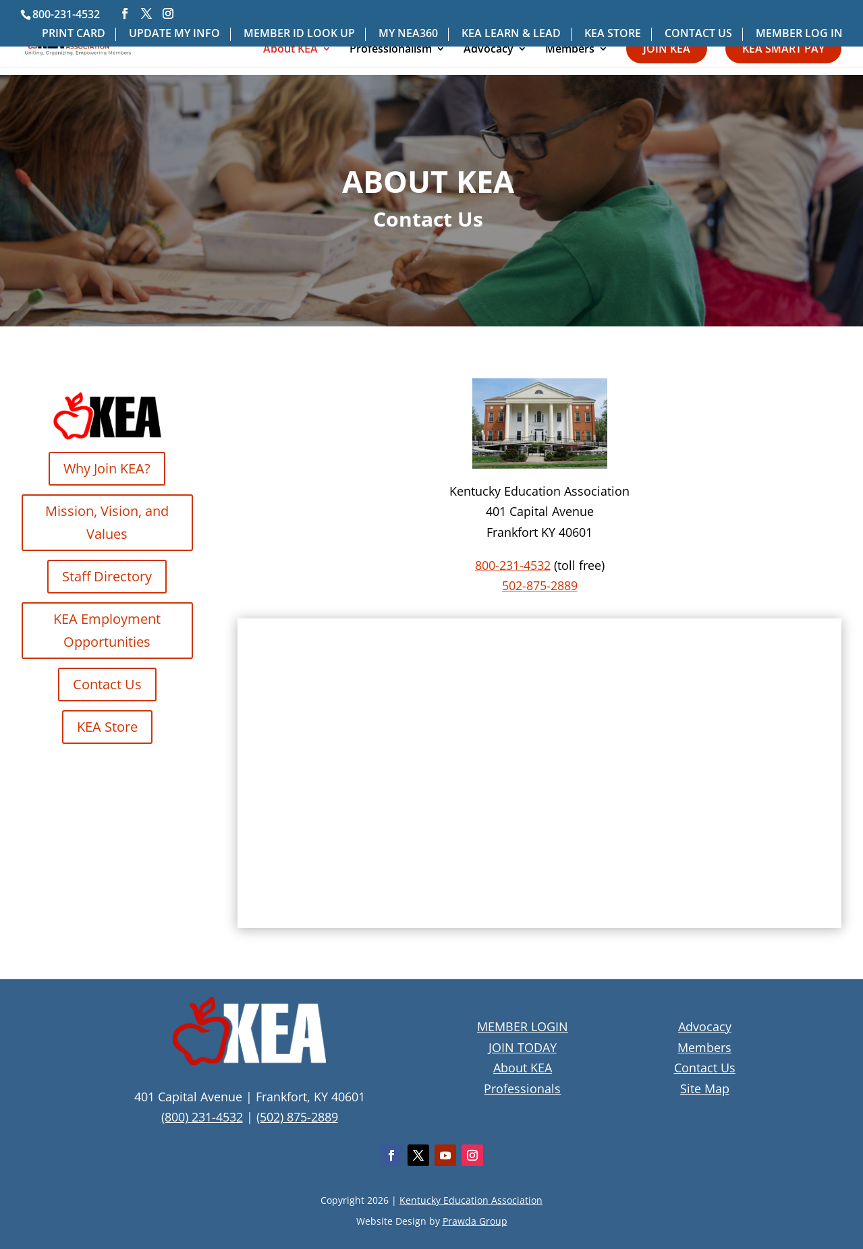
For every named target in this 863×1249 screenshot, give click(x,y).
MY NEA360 (408, 34)
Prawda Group (475, 1221)
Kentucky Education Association (470, 1200)
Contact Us (107, 684)
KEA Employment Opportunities (107, 630)
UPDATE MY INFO (174, 34)
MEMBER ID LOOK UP (299, 34)
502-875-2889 (540, 585)
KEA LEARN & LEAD (511, 34)
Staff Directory (107, 576)
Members (569, 50)
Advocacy (488, 50)
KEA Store (107, 727)
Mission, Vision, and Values (107, 522)
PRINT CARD (73, 34)
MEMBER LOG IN (799, 34)
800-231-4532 (513, 565)
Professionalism (391, 50)
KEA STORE (612, 34)
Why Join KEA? (106, 468)
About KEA (290, 50)
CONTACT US (698, 34)
